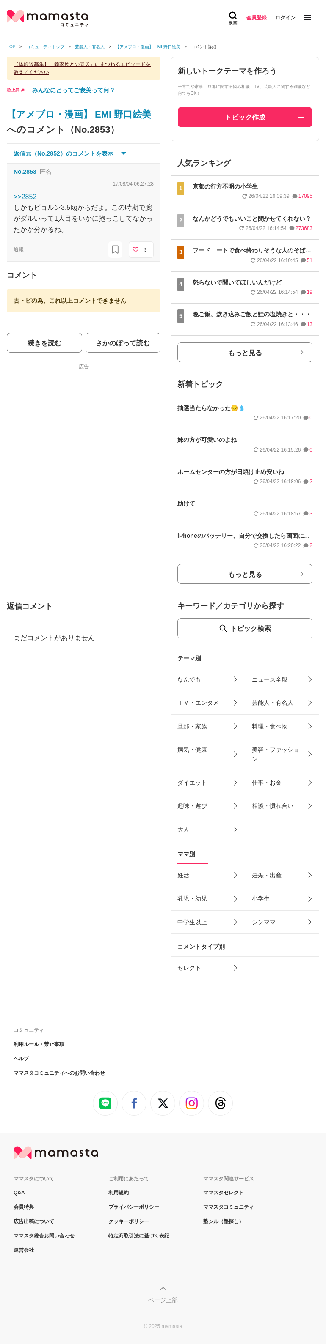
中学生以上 (192, 922)
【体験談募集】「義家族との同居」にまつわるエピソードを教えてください (82, 68)
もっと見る (245, 352)
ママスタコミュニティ (228, 1207)
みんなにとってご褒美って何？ (73, 90)
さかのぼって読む (123, 343)
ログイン (285, 18)
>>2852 (25, 196)
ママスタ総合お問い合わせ (44, 1235)
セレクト (189, 967)
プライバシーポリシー (133, 1207)
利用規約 (118, 1192)
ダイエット (192, 782)
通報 (19, 249)
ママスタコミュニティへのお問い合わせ (59, 1073)
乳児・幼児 (192, 898)
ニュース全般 (269, 679)
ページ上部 (163, 1300)
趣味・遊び (192, 805)
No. (25, 171)
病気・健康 (192, 749)
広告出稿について (34, 1221)
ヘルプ (21, 1058)
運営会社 (24, 1250)
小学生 (261, 898)
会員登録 (256, 18)
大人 (183, 829)
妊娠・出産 (267, 875)
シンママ (264, 922)
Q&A (19, 1192)
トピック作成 (245, 117)
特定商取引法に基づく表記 (138, 1235)
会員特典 (24, 1207)
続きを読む (44, 343)
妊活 (183, 875)
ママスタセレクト (223, 1192)
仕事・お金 (267, 782)
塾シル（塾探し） (223, 1221)
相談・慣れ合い (272, 805)
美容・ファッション (275, 754)
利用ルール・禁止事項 (39, 1044)
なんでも (189, 679)
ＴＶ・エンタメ (198, 702)
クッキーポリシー (128, 1221)
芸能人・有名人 (272, 702)
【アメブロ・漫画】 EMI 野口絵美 (79, 114)
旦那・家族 (192, 726)
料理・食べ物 (269, 726)
